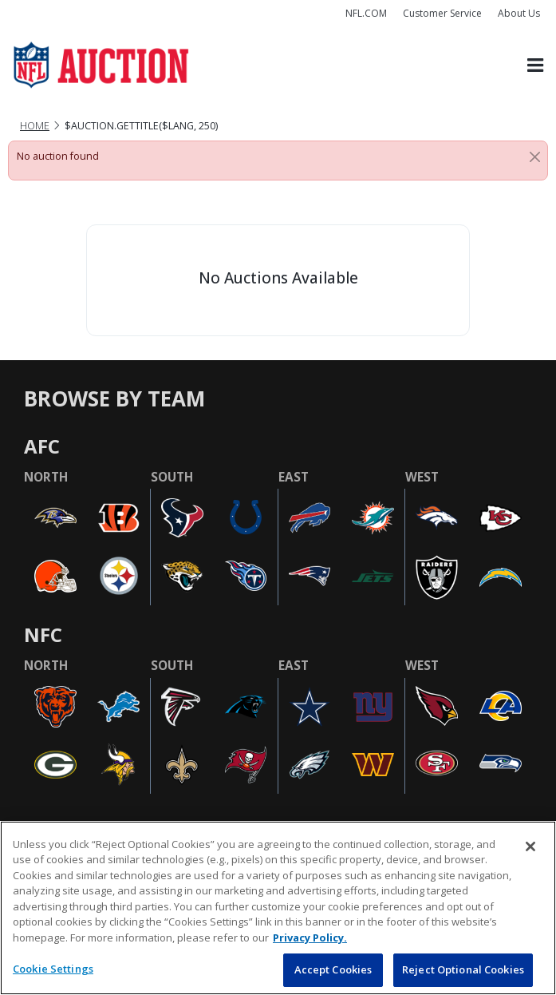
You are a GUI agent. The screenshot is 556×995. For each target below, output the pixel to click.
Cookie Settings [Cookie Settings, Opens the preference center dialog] (53, 968)
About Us (519, 13)
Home (34, 126)
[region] (278, 908)
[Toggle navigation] (535, 65)
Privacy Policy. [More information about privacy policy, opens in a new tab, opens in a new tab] (310, 937)
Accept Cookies (333, 969)
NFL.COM (366, 13)
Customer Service (442, 13)
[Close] (535, 156)
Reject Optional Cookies (463, 969)
